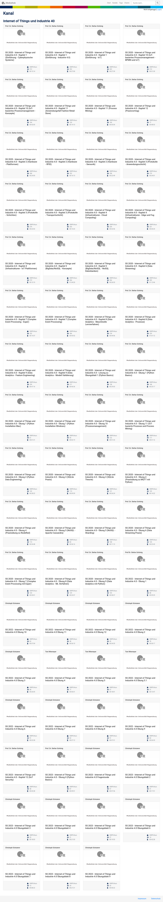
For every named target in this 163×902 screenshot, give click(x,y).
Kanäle (115, 3)
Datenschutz (156, 899)
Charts (126, 3)
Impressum (142, 899)
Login (159, 10)
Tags (121, 3)
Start (109, 3)
